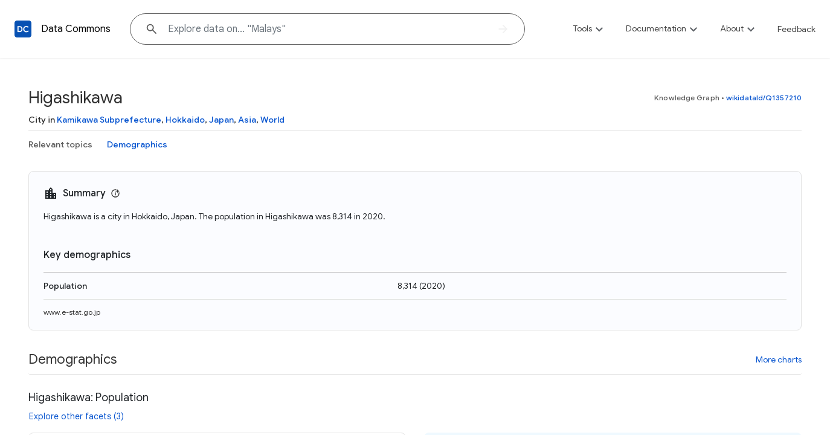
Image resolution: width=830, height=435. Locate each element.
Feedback (796, 29)
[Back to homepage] (22, 29)
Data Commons (76, 29)
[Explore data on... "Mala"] (327, 29)
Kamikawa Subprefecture (109, 119)
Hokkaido (185, 119)
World (272, 119)
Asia (247, 119)
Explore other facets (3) (76, 416)
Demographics (137, 144)
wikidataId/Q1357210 (764, 97)
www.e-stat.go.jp (71, 312)
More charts (779, 359)
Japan (221, 119)
